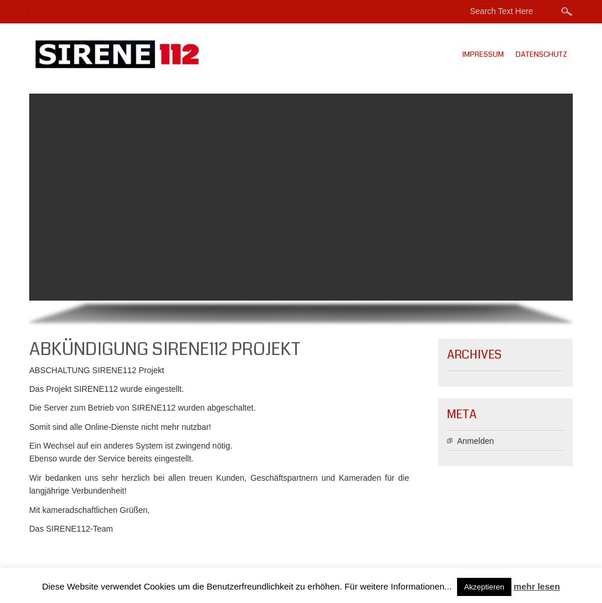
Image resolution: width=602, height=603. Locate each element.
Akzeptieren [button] (484, 587)
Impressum (483, 54)
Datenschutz (541, 54)
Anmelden (475, 441)
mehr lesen (537, 586)
